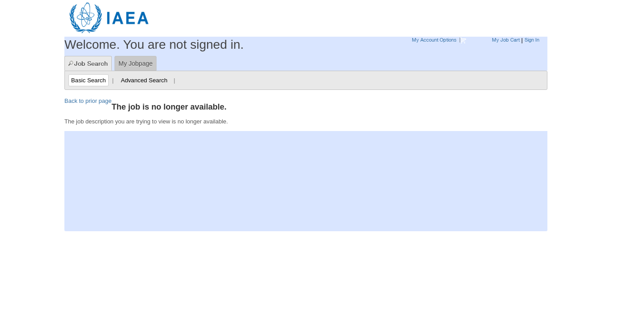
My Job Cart (506, 39)
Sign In (532, 39)
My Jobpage (136, 63)
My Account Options (434, 39)
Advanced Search (144, 80)
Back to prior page (88, 100)
